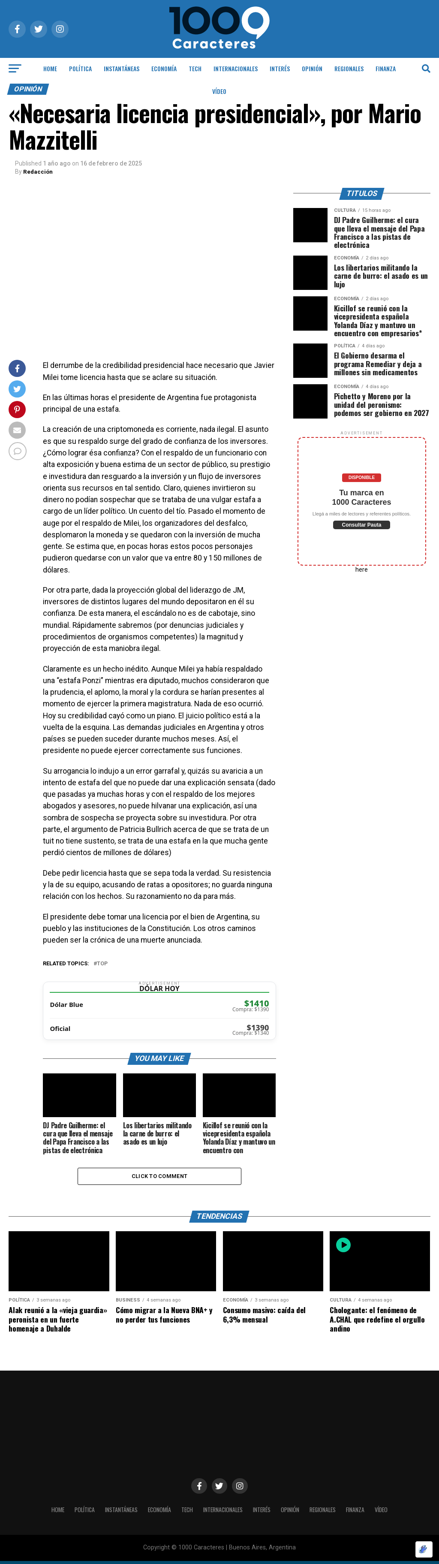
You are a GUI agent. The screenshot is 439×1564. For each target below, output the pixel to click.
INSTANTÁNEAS (121, 68)
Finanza (386, 68)
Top (102, 964)
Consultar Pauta (361, 525)
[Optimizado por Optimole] (424, 1549)
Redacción (38, 171)
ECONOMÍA (164, 68)
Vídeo (219, 91)
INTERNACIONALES (235, 68)
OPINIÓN (312, 68)
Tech (195, 68)
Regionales (349, 68)
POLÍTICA (80, 68)
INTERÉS (280, 68)
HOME (50, 68)
